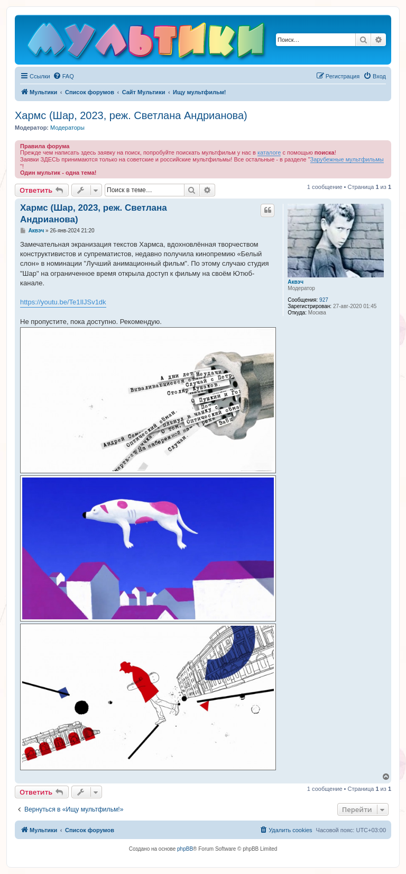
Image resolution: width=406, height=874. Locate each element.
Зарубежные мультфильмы (347, 159)
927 (323, 300)
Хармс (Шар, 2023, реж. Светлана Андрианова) (131, 115)
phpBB (185, 849)
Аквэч (295, 282)
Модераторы (67, 127)
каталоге (269, 152)
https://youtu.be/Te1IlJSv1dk (63, 302)
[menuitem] (63, 76)
